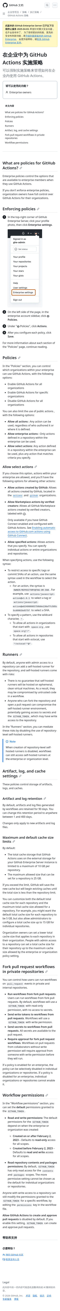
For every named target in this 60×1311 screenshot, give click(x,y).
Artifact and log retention (24, 798)
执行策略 (34, 12)
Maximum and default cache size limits (28, 839)
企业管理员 (13, 12)
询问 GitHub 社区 (13, 1254)
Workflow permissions (25, 1095)
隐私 (35, 1295)
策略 (24, 12)
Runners (12, 654)
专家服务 (7, 1299)
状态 (42, 1295)
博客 (16, 1299)
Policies (11, 357)
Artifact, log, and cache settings (24, 773)
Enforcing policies (21, 208)
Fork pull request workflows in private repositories (29, 969)
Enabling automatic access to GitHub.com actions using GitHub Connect (31, 531)
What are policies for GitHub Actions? (29, 165)
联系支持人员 (11, 1259)
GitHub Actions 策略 (18, 15)
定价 (49, 1295)
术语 (28, 1295)
